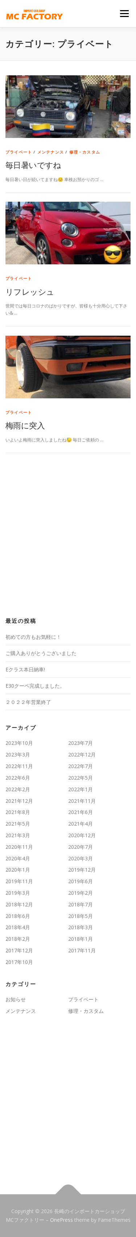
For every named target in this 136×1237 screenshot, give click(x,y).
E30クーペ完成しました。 (35, 685)
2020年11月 (19, 846)
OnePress (61, 1219)
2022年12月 (82, 754)
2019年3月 (17, 892)
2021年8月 (17, 812)
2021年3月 (17, 835)
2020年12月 (82, 835)
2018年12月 (19, 904)
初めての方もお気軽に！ (33, 636)
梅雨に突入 (25, 425)
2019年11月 (19, 881)
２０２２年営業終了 (28, 702)
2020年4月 (17, 858)
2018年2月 (17, 938)
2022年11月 (19, 766)
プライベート (18, 152)
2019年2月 (80, 892)
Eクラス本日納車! (25, 669)
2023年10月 (19, 742)
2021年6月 (80, 812)
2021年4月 (80, 823)
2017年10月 (19, 962)
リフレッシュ (29, 291)
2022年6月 (17, 777)
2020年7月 (80, 846)
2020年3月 (80, 858)
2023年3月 (17, 754)
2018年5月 (80, 916)
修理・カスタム (84, 152)
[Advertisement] (68, 535)
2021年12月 (19, 800)
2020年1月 (17, 869)
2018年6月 (17, 916)
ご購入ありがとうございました (41, 653)
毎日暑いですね (33, 164)
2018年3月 (80, 927)
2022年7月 (80, 766)
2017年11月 (82, 950)
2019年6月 (80, 881)
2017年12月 (19, 950)
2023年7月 (80, 742)
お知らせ (15, 999)
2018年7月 (80, 904)
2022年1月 (80, 789)
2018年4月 (17, 927)
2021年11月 (82, 800)
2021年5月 (17, 823)
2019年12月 (82, 869)
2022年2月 (17, 789)
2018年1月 (80, 938)
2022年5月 (80, 777)
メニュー (124, 14)
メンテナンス (50, 152)
